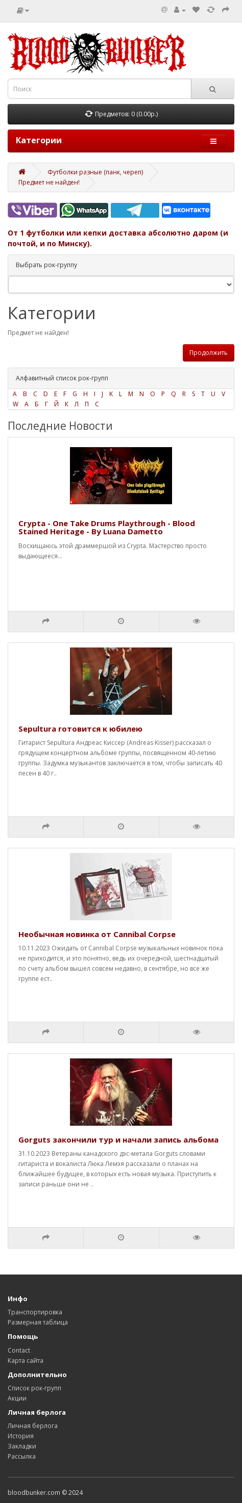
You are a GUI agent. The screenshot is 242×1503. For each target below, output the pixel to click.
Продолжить (208, 352)
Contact (19, 1350)
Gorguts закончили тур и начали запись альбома (118, 1139)
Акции (17, 1398)
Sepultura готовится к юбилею (80, 728)
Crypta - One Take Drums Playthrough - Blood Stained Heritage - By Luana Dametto (106, 527)
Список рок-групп (34, 1388)
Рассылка (22, 1456)
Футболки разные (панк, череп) (95, 172)
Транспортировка (35, 1312)
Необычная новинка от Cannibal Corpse (97, 934)
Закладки (22, 1446)
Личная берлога (33, 1425)
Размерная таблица (38, 1322)
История (21, 1436)
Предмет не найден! (49, 182)
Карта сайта (25, 1360)
